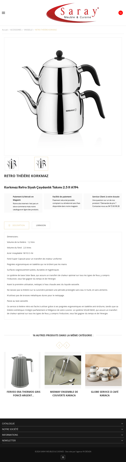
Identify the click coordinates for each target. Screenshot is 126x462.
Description (18, 225)
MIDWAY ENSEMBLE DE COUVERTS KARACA (64, 393)
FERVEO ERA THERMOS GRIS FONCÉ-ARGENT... (23, 393)
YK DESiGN (87, 451)
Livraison (41, 225)
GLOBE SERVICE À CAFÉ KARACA (104, 393)
